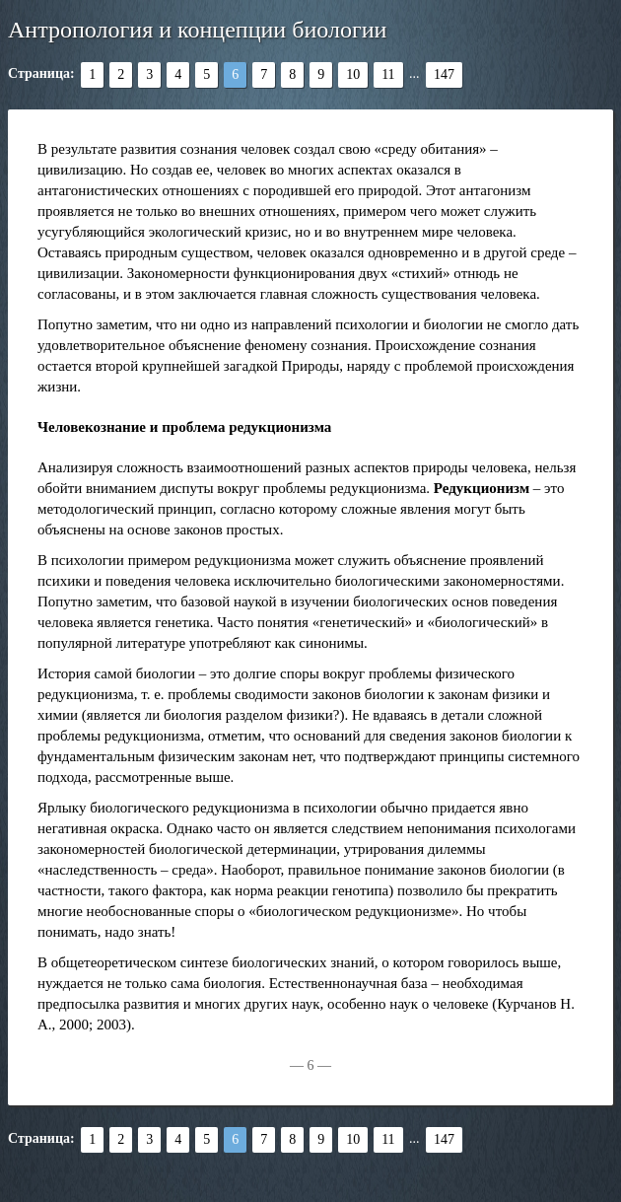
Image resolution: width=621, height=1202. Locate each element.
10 (353, 74)
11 (387, 74)
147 (444, 74)
